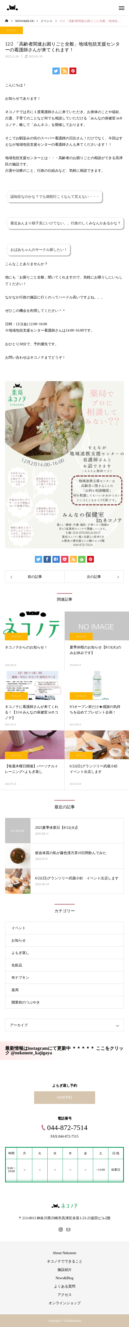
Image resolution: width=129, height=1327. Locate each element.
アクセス (65, 1295)
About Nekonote (64, 1253)
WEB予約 (64, 1097)
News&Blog (65, 1278)
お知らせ (18, 940)
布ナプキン (20, 978)
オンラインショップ (65, 1303)
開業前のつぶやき (25, 1002)
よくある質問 (64, 1286)
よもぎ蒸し (20, 953)
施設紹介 (65, 1270)
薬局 (15, 990)
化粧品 (16, 965)
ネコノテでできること (64, 1261)
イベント (11, 30)
